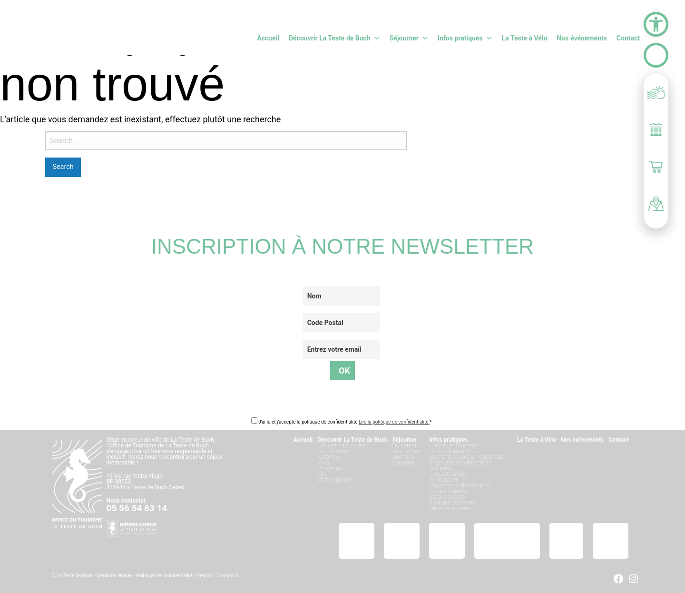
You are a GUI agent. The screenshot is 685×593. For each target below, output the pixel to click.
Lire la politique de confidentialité (394, 422)
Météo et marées (449, 508)
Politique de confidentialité (164, 575)
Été (321, 474)
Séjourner (409, 38)
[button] (656, 24)
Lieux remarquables (341, 445)
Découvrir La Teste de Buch (334, 38)
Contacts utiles (447, 474)
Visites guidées (335, 480)
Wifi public (441, 468)
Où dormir (404, 445)
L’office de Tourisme (453, 445)
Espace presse (447, 497)
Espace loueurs (448, 491)
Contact (628, 38)
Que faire (403, 457)
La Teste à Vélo (525, 38)
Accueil (268, 38)
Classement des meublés (460, 485)
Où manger (406, 451)
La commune (333, 451)
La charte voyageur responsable (468, 457)
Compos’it (227, 575)
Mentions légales (115, 575)
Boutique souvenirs (452, 502)
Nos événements (582, 38)
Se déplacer (443, 480)
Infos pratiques (465, 38)
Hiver (323, 462)
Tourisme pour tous (453, 451)
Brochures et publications (460, 462)
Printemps (329, 468)
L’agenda (403, 462)
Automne (328, 457)
